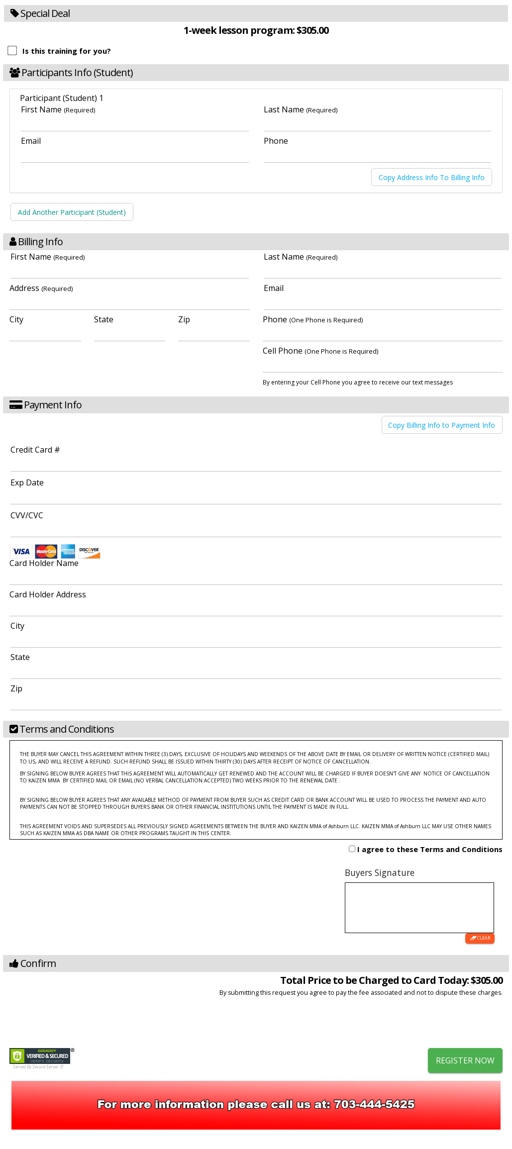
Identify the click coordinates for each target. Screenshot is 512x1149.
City (16, 319)
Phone (276, 141)
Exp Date (27, 482)
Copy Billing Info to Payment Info (441, 424)
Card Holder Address (47, 594)
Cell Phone (320, 351)
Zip (184, 319)
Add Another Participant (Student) (72, 212)
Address (41, 288)
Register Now (465, 1060)
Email (31, 141)
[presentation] (427, 1023)
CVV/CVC (26, 515)
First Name (58, 109)
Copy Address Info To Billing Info (432, 177)
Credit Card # (35, 450)
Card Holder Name (44, 563)
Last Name (300, 109)
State (103, 319)
